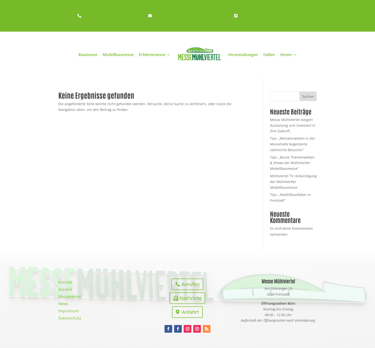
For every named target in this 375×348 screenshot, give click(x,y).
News (63, 304)
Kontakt (65, 282)
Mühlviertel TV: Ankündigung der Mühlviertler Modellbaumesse (293, 182)
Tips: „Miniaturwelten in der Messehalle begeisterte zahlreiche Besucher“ (292, 144)
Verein (286, 54)
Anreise (65, 290)
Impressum (68, 311)
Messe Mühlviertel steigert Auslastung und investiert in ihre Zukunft (292, 125)
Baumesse (87, 54)
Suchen (308, 96)
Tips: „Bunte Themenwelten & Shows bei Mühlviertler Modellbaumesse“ (292, 163)
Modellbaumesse (118, 54)
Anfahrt (190, 312)
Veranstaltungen (243, 54)
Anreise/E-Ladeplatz (260, 15)
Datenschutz (69, 318)
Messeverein (69, 297)
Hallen (269, 54)
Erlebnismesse (152, 54)
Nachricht (190, 298)
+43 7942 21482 (99, 15)
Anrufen (190, 284)
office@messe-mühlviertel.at (182, 15)
